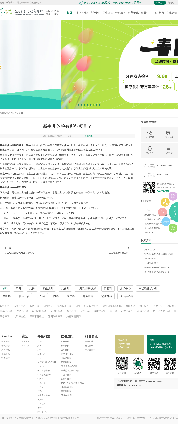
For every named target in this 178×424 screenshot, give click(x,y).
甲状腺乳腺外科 (44, 375)
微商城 (166, 221)
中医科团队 (66, 375)
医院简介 (5, 341)
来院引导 (169, 150)
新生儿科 (41, 354)
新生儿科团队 (67, 354)
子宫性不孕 (22, 311)
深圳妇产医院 (91, 306)
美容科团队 (66, 391)
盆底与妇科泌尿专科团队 (72, 383)
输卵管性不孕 (39, 311)
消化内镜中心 (43, 395)
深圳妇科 (144, 306)
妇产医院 (34, 306)
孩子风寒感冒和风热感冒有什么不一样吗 (159, 272)
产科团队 (65, 341)
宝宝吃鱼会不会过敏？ (119, 253)
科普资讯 (133, 12)
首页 (69, 12)
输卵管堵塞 (100, 311)
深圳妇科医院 (55, 316)
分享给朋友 (89, 136)
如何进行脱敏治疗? (151, 259)
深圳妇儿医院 (64, 306)
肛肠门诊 (41, 383)
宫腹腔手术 (20, 306)
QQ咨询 (149, 150)
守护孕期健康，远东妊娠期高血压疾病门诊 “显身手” (159, 219)
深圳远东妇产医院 (8, 113)
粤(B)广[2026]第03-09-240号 (110, 418)
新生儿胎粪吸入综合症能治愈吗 (19, 253)
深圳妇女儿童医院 (112, 306)
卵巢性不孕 (6, 311)
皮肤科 (40, 400)
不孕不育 (158, 306)
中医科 (40, 379)
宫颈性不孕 (143, 311)
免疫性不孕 (56, 311)
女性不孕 (85, 311)
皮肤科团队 (66, 379)
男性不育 (71, 311)
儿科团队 (65, 350)
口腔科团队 (66, 362)
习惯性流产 (127, 311)
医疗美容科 (126, 296)
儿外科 (40, 387)
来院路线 (5, 354)
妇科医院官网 (73, 316)
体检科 (40, 408)
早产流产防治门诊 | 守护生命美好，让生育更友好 (159, 224)
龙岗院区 (172, 2)
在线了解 (150, 134)
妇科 (77, 306)
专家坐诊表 (90, 350)
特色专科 (95, 12)
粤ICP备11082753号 (136, 418)
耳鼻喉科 (41, 404)
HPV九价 (162, 211)
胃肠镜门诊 (148, 233)
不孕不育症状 (37, 316)
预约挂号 (169, 134)
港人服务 (173, 228)
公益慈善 (159, 12)
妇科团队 (65, 346)
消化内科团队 (67, 395)
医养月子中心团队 (69, 366)
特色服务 (120, 12)
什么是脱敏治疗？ (151, 263)
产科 (39, 341)
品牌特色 (5, 350)
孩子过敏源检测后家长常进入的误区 (158, 254)
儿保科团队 (66, 358)
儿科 (21, 113)
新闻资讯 (89, 346)
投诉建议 (5, 358)
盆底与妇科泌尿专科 (46, 362)
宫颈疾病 (171, 306)
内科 (39, 391)
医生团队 (107, 12)
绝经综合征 (20, 316)
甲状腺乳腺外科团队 (70, 370)
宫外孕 (113, 311)
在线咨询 (175, 212)
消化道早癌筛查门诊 (151, 228)
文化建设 (171, 12)
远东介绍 (82, 12)
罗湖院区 (160, 2)
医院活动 (89, 341)
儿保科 (40, 358)
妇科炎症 (48, 306)
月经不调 (130, 306)
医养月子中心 (43, 370)
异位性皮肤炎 (149, 250)
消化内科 (106, 296)
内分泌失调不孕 (161, 311)
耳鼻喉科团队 (67, 387)
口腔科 (40, 366)
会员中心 (146, 12)
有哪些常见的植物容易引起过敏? (156, 267)
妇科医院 (4, 306)
